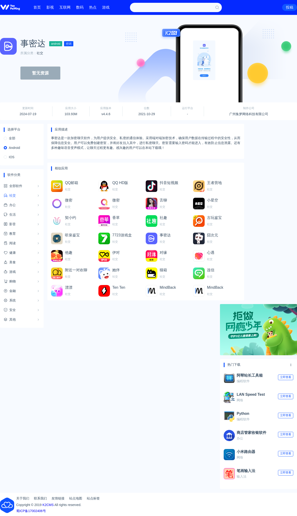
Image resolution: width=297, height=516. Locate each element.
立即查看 (285, 377)
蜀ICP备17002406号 (31, 511)
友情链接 (58, 498)
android (55, 43)
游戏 (106, 7)
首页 (37, 7)
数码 (80, 7)
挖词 (68, 43)
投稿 (289, 7)
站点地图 (75, 498)
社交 (40, 53)
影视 (50, 7)
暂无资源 (40, 73)
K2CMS (48, 505)
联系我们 (40, 498)
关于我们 (22, 498)
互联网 (65, 7)
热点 (93, 7)
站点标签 (93, 498)
